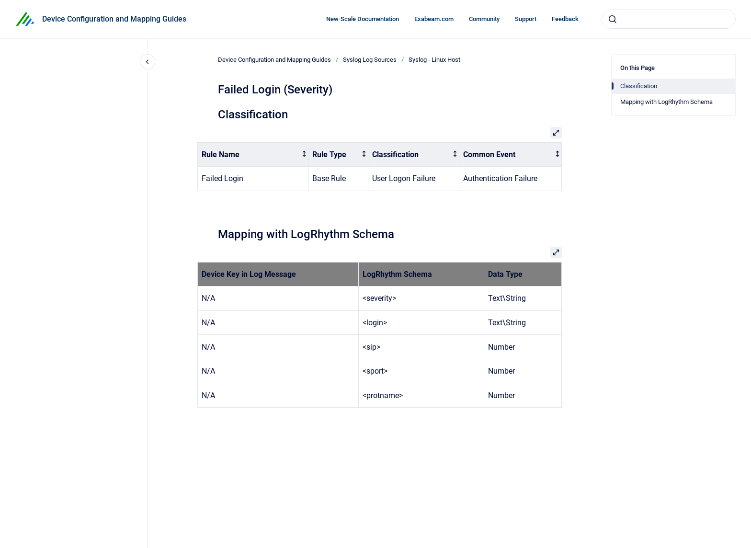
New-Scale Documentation (362, 19)
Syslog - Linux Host (434, 59)
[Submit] (612, 19)
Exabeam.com (434, 19)
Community (484, 19)
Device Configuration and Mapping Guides (114, 18)
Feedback (565, 19)
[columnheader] (253, 154)
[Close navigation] (147, 61)
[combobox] (668, 19)
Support (525, 19)
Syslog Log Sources (370, 59)
